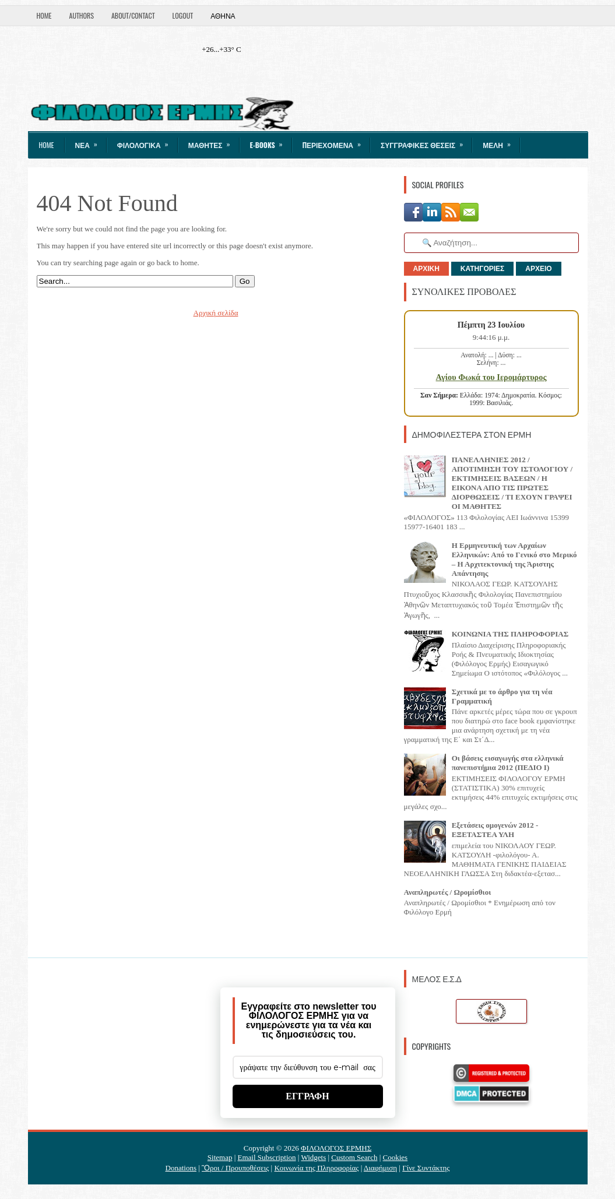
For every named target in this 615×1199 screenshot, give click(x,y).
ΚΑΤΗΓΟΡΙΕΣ (482, 269)
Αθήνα (222, 15)
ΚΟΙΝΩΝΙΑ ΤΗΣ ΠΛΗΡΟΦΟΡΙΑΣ (510, 634)
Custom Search (354, 1157)
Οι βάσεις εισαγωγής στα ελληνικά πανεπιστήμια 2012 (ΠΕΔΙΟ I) (508, 763)
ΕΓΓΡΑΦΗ (307, 1096)
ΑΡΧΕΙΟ (538, 269)
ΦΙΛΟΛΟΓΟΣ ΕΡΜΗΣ (336, 1148)
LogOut (183, 15)
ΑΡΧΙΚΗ (426, 269)
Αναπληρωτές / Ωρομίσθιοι (447, 892)
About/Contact (133, 15)
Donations (181, 1167)
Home (44, 15)
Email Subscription (267, 1157)
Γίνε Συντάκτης (425, 1167)
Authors (81, 15)
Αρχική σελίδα (216, 312)
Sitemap (220, 1157)
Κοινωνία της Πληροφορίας (316, 1167)
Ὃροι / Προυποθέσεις (235, 1167)
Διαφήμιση (380, 1167)
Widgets (313, 1157)
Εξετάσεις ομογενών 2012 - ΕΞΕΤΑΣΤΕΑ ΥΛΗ (495, 830)
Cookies (395, 1157)
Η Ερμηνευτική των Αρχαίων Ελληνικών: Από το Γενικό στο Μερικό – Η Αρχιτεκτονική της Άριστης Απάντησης (514, 559)
